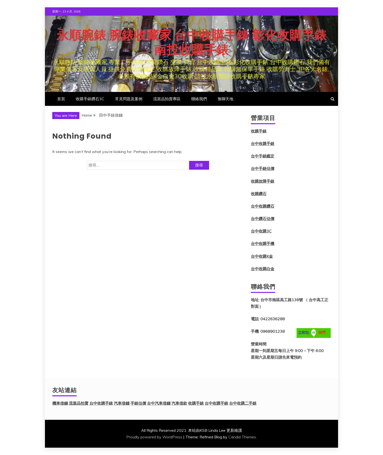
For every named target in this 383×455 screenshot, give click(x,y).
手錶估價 (138, 403)
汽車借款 (179, 403)
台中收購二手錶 (242, 403)
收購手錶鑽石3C (90, 98)
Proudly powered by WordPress (154, 436)
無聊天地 (225, 98)
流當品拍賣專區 (167, 98)
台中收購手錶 (262, 143)
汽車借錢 (121, 403)
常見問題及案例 (128, 98)
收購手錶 (258, 131)
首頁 (61, 98)
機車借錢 (60, 403)
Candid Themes (242, 436)
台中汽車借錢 (158, 403)
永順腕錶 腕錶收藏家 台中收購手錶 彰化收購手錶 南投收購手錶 (191, 42)
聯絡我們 (199, 98)
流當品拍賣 (78, 403)
